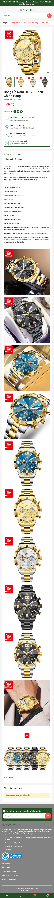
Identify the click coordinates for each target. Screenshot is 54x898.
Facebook (8, 849)
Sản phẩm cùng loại (13, 788)
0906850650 (18, 846)
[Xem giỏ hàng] (47, 895)
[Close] (47, 795)
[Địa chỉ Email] (27, 815)
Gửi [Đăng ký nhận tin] (48, 816)
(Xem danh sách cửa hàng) (18, 144)
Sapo (31, 890)
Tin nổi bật (8, 777)
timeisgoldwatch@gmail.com (14, 843)
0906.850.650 (9, 846)
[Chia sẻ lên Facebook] (15, 111)
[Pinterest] (18, 111)
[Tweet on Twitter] (21, 111)
